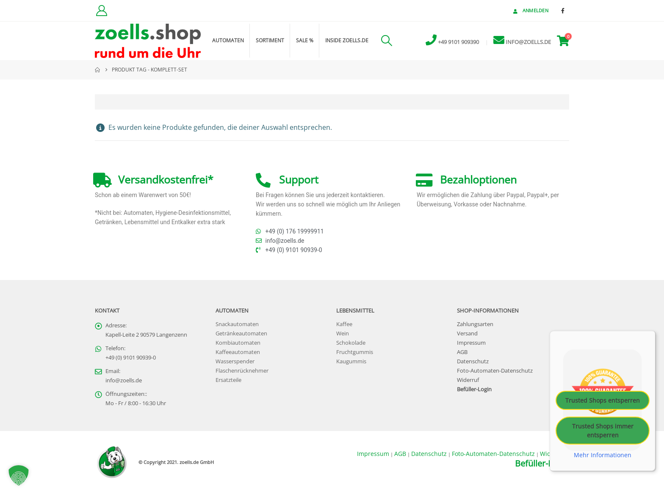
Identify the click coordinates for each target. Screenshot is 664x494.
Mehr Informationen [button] (602, 455)
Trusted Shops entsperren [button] (602, 400)
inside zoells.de (346, 40)
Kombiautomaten (238, 342)
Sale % (304, 40)
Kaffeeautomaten (238, 352)
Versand (467, 333)
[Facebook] (563, 10)
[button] (386, 40)
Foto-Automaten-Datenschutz (495, 370)
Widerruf (468, 380)
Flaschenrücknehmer (242, 370)
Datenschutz (473, 361)
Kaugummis (351, 361)
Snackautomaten (237, 324)
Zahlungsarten (475, 324)
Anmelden (530, 10)
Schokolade (350, 342)
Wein (342, 333)
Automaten (228, 40)
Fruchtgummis (354, 352)
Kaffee (344, 324)
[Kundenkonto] (101, 10)
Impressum (471, 342)
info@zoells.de (123, 380)
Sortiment (270, 40)
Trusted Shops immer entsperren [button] (603, 430)
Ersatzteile (228, 380)
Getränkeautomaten (241, 333)
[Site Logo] (148, 41)
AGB (462, 352)
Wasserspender (235, 361)
